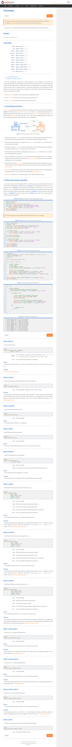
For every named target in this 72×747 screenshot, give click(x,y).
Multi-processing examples (11, 371)
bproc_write (19, 62)
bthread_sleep (17, 297)
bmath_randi (26, 296)
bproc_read (19, 57)
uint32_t (12, 53)
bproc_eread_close (21, 66)
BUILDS (41, 6)
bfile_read (13, 231)
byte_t (8, 201)
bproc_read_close (21, 64)
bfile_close (9, 210)
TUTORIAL (10, 6)
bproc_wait (19, 53)
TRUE (37, 206)
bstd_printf (12, 273)
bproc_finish (20, 55)
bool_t (13, 51)
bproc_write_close (21, 69)
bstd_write (16, 301)
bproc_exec (19, 46)
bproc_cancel (20, 51)
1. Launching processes (12, 76)
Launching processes (19, 653)
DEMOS (17, 6)
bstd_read (13, 290)
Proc (13, 46)
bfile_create (17, 204)
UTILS (26, 6)
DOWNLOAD (33, 6)
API (22, 6)
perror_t (12, 351)
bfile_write (12, 207)
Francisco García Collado (25, 743)
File (7, 204)
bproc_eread (19, 60)
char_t (15, 350)
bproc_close (19, 48)
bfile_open (17, 225)
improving (13, 23)
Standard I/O (20, 112)
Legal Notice (28, 744)
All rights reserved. (33, 743)
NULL (28, 204)
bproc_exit (19, 71)
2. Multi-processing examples (13, 78)
